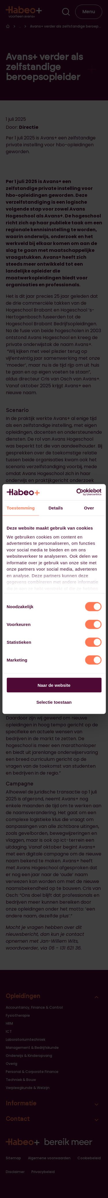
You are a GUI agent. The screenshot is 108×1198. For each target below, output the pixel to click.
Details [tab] (55, 507)
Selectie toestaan (54, 701)
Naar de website (53, 685)
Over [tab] (89, 507)
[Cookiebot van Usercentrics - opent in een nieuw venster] (76, 492)
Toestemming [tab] (21, 507)
